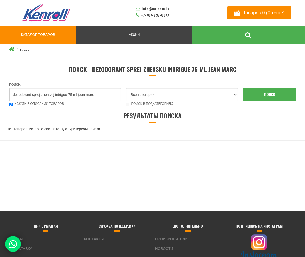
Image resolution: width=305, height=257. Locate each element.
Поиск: (15, 85)
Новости (164, 249)
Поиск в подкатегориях (149, 104)
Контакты (94, 239)
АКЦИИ (134, 34)
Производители (171, 239)
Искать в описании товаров (36, 104)
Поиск (24, 50)
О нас (18, 239)
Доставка (22, 249)
